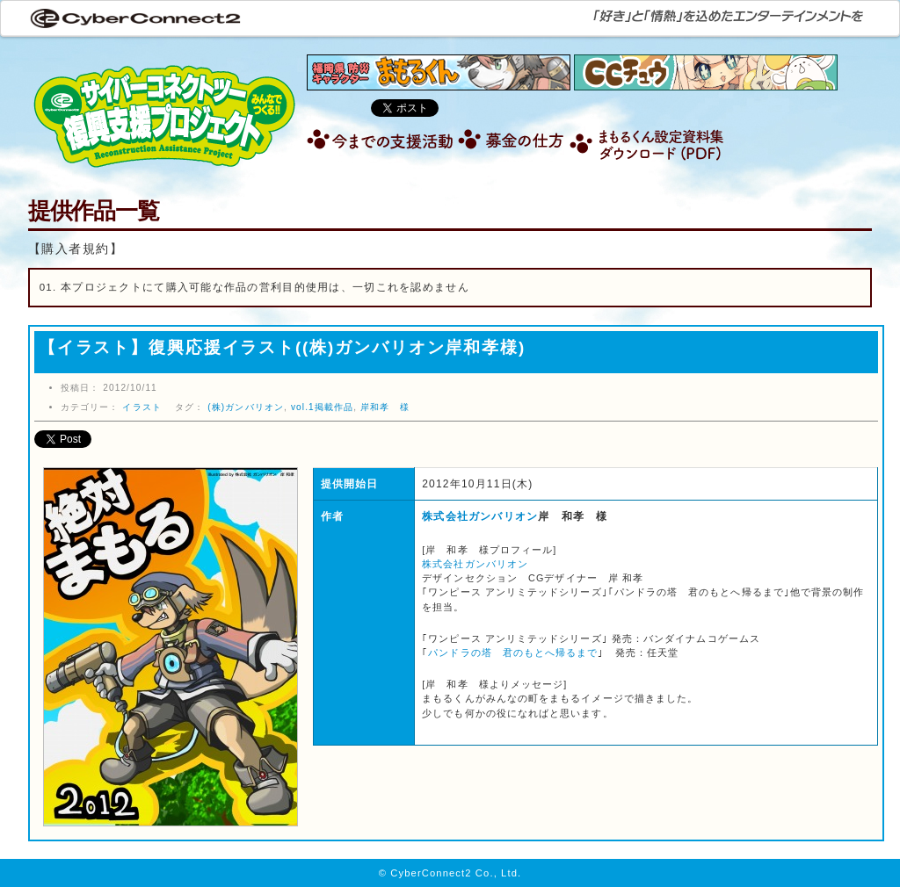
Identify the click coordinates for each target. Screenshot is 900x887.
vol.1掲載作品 (322, 407)
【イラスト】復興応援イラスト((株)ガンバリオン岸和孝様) (282, 347)
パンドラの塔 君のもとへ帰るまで (513, 652)
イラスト (141, 407)
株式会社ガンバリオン (480, 516)
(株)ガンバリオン (245, 407)
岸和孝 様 (385, 407)
